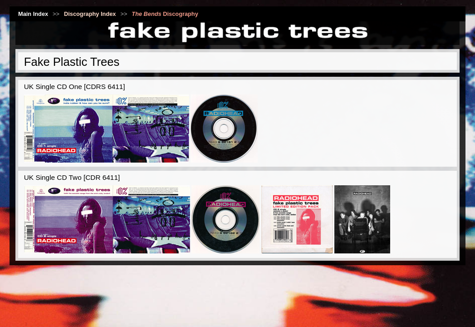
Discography (165, 13)
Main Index (33, 13)
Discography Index (90, 13)
